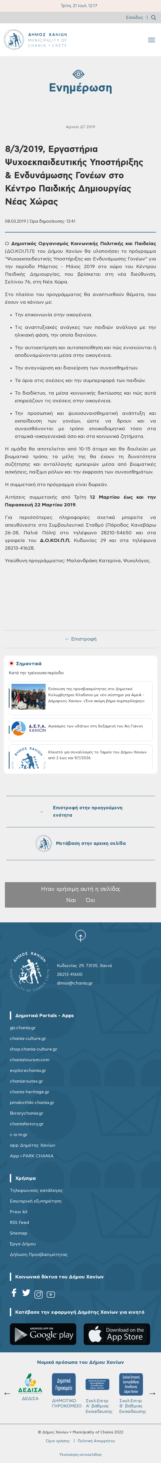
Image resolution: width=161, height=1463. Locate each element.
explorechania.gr (28, 1070)
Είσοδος (134, 18)
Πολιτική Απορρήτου (96, 1441)
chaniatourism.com (29, 1060)
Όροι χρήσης (58, 1441)
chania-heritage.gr (29, 1092)
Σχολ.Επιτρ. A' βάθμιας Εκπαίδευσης (99, 1393)
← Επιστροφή (80, 639)
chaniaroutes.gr (26, 1081)
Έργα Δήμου (23, 1244)
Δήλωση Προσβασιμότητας (39, 1254)
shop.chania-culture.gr (33, 1049)
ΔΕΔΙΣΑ (30, 1387)
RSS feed (19, 1222)
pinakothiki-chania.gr (32, 1102)
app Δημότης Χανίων (32, 1145)
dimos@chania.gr (75, 983)
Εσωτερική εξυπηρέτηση (36, 1201)
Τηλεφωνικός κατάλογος (36, 1190)
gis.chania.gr (23, 1028)
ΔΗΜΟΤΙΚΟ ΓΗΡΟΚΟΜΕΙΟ (66, 1391)
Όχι (90, 900)
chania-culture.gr (28, 1038)
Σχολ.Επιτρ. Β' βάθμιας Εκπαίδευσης (132, 1393)
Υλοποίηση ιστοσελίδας (80, 1455)
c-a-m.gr (19, 1134)
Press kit (19, 1212)
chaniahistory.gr (27, 1124)
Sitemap (18, 1233)
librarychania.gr (26, 1113)
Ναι (71, 900)
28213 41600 (70, 974)
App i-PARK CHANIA (32, 1156)
